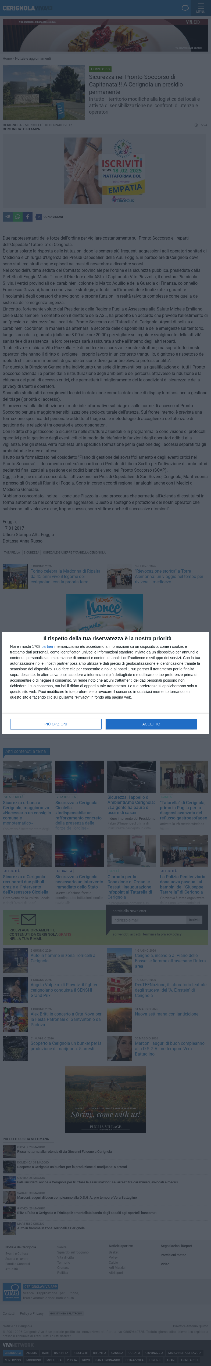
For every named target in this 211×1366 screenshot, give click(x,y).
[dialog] (105, 683)
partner (47, 646)
